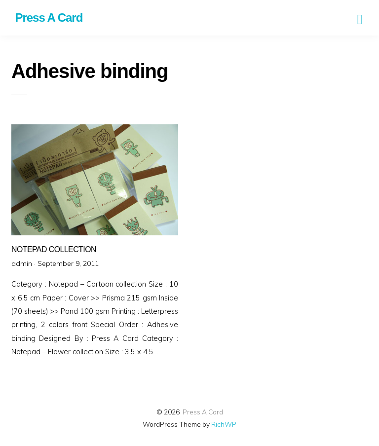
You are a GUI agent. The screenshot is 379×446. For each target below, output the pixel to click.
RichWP (223, 424)
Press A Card (203, 412)
